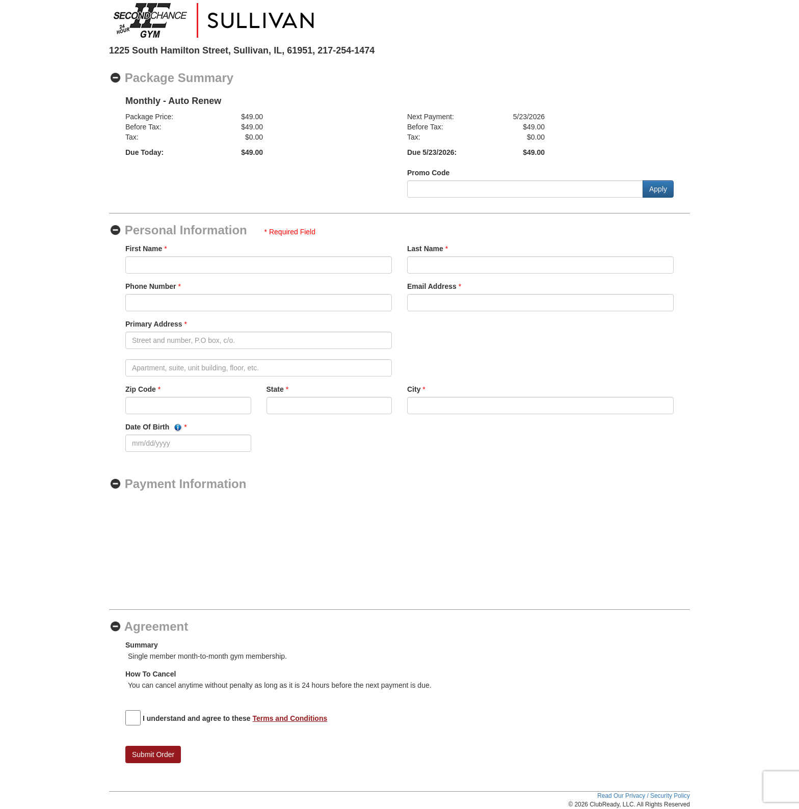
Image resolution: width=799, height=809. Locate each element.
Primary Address (153, 324)
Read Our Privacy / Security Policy (643, 795)
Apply (658, 189)
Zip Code (140, 389)
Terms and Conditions (290, 718)
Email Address (432, 286)
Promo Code (428, 173)
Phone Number (150, 286)
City (413, 389)
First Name (143, 249)
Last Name (425, 249)
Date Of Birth (153, 427)
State (275, 389)
